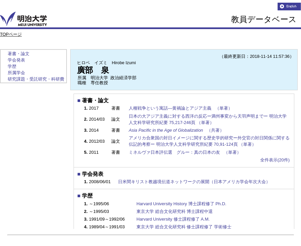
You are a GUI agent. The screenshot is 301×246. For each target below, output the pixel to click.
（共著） (177, 130)
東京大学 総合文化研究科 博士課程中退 (174, 211)
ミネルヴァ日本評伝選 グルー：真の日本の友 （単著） (185, 152)
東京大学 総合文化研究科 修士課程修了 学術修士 (183, 226)
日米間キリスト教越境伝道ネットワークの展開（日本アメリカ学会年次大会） (194, 181)
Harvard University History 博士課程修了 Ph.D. (181, 203)
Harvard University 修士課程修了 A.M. (173, 219)
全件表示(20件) (275, 159)
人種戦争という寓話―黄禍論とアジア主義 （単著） (181, 108)
